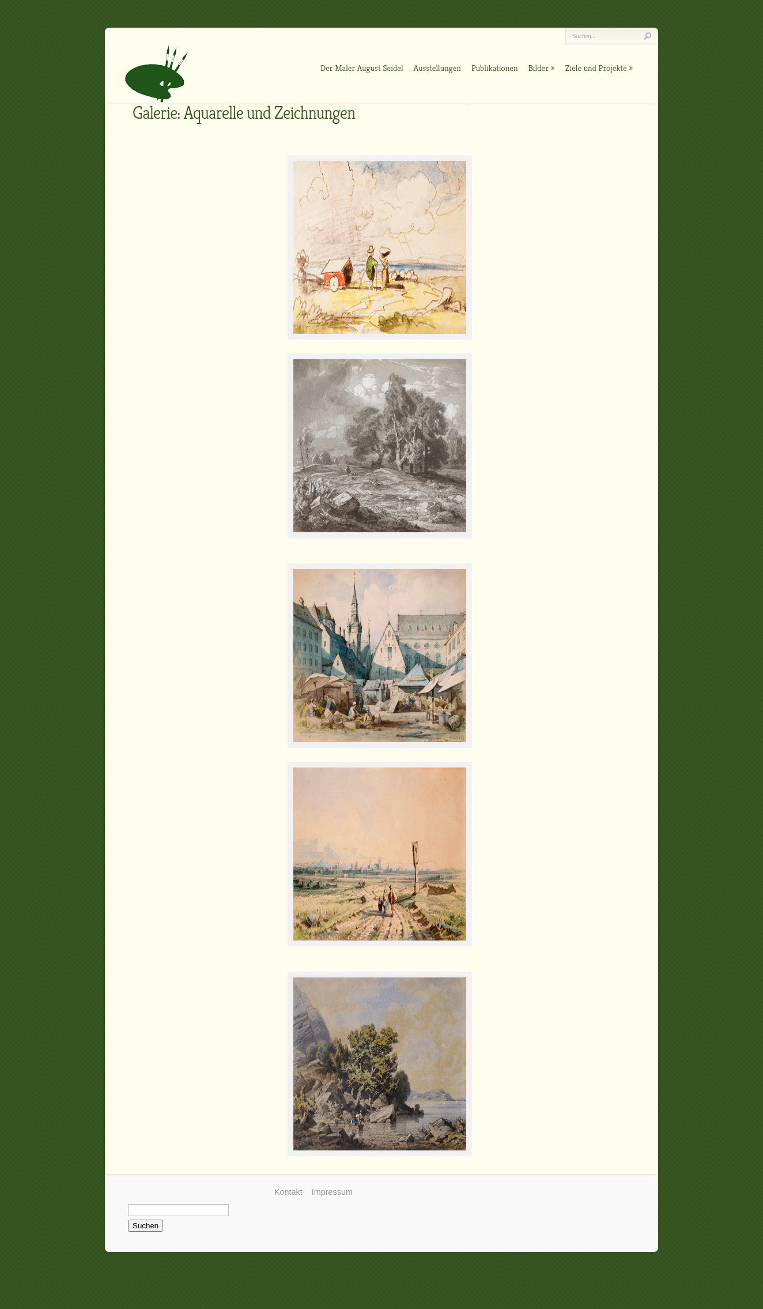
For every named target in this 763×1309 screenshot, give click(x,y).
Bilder (538, 67)
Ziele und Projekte (595, 67)
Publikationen (494, 67)
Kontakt (288, 1192)
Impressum (332, 1192)
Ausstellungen (437, 67)
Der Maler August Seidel (361, 67)
